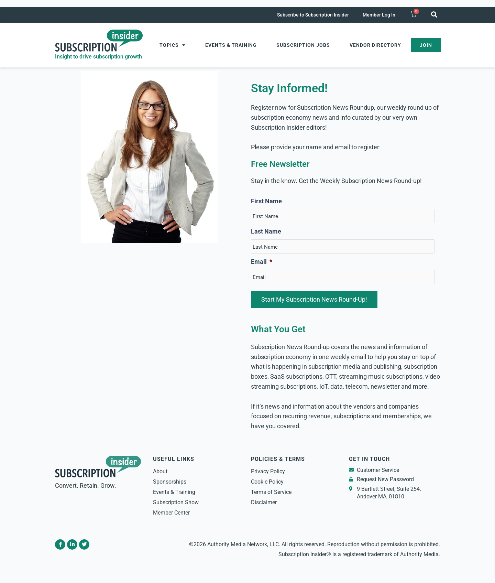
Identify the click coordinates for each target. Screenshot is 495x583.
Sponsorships (169, 481)
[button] (434, 14)
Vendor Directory (375, 45)
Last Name (266, 231)
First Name (266, 201)
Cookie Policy (267, 481)
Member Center (171, 512)
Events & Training (231, 45)
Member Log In (379, 15)
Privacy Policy (268, 471)
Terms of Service (271, 492)
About (160, 471)
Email (261, 261)
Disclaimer (264, 502)
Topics (173, 45)
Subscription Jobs (303, 45)
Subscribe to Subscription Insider (313, 15)
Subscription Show (176, 502)
